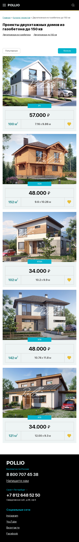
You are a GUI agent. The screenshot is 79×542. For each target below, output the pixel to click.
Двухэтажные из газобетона (17, 34)
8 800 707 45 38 (22, 474)
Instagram (12, 515)
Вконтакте (13, 527)
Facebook (12, 533)
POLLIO (14, 5)
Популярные (11, 51)
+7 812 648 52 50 (23, 495)
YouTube (11, 521)
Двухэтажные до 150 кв (45, 34)
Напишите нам (17, 481)
